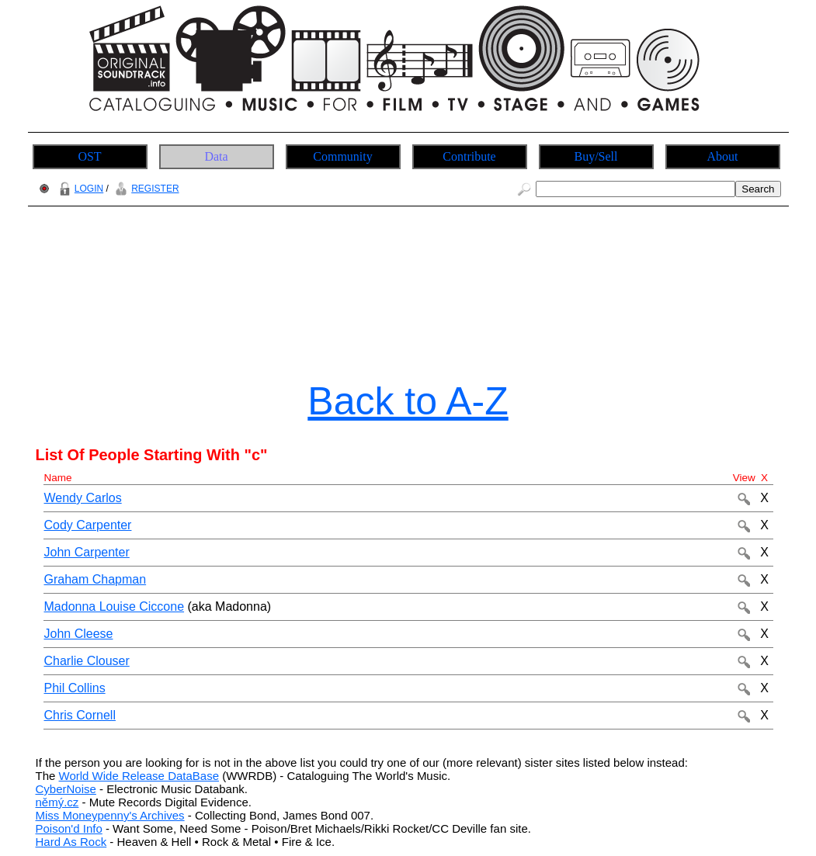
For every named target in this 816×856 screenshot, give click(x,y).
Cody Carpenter (88, 525)
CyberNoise (66, 788)
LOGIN (79, 188)
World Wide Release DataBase (139, 775)
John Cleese (78, 633)
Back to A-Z (407, 401)
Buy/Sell (595, 156)
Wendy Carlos (83, 497)
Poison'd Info (69, 828)
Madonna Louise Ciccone (114, 606)
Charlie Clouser (87, 660)
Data (215, 156)
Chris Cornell (80, 715)
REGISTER (145, 188)
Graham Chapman (95, 579)
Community (342, 156)
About (722, 156)
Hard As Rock (71, 841)
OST (89, 156)
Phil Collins (75, 688)
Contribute (469, 156)
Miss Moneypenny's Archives (110, 815)
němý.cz (57, 802)
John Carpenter (87, 552)
